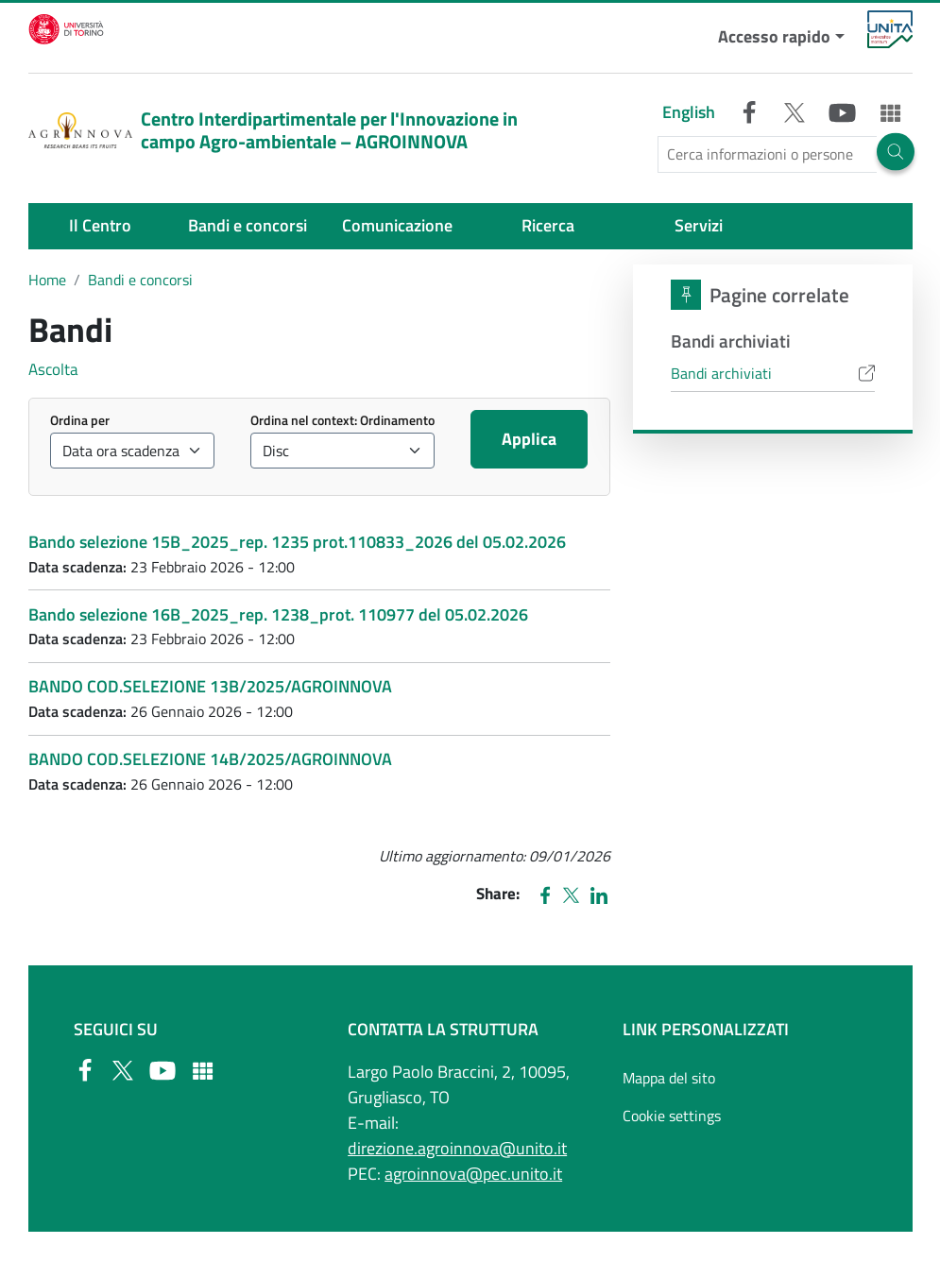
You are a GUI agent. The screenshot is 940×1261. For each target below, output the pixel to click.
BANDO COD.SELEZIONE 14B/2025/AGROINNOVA (210, 759)
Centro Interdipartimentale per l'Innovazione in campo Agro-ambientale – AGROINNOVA (273, 130)
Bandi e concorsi (247, 225)
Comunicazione (397, 225)
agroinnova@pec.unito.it (473, 1173)
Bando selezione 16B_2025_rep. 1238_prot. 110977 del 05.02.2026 (278, 614)
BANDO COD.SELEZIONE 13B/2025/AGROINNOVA (210, 686)
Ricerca (547, 225)
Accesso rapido (774, 36)
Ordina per (80, 420)
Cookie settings (672, 1115)
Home (47, 279)
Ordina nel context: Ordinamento (342, 420)
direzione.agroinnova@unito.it (457, 1148)
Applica (529, 439)
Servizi (699, 225)
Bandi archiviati (721, 373)
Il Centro (100, 225)
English (688, 112)
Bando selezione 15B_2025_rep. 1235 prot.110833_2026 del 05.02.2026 (297, 541)
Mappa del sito (669, 1077)
